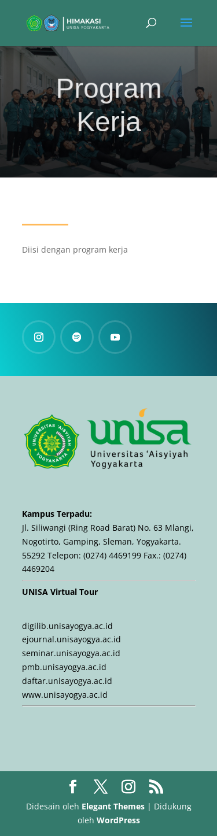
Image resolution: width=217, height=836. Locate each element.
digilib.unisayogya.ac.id (67, 625)
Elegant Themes (113, 806)
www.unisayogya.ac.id (65, 694)
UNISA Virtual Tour (60, 591)
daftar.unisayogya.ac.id (67, 680)
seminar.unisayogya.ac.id (71, 653)
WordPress (118, 820)
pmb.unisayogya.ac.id (64, 666)
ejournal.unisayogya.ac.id (71, 639)
